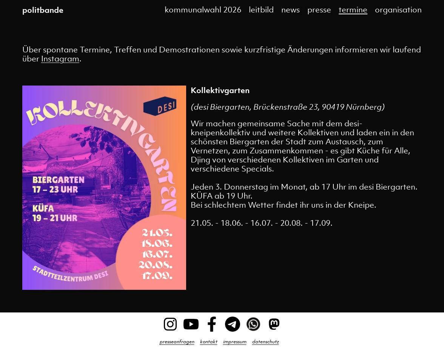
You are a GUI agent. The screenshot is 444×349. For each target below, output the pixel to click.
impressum (235, 341)
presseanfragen (177, 341)
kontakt (208, 341)
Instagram (60, 59)
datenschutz (265, 341)
